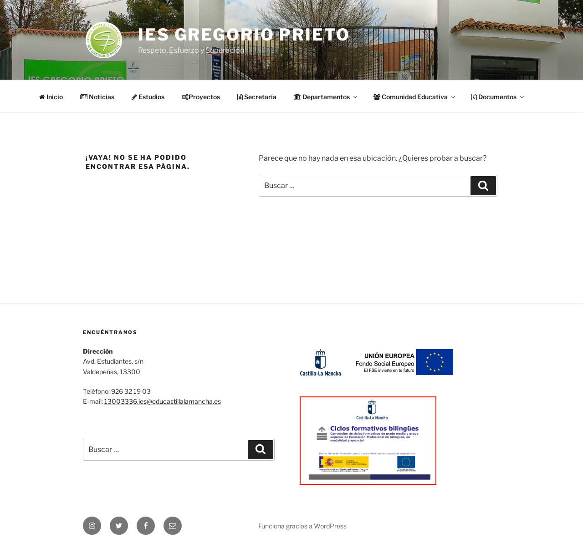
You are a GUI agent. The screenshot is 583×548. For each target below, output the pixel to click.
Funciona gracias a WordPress (302, 526)
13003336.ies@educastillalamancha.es (162, 401)
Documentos (498, 97)
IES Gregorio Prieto (244, 35)
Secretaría (256, 97)
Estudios (148, 97)
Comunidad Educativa (414, 97)
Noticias (97, 97)
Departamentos (326, 97)
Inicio (51, 97)
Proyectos (201, 97)
